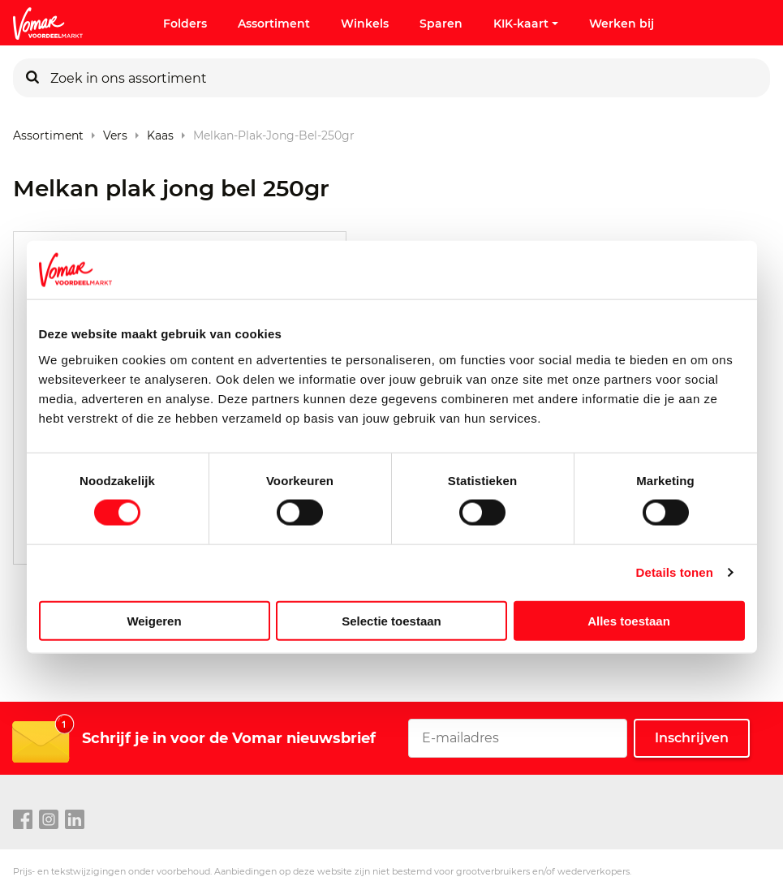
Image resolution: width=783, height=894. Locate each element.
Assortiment (274, 23)
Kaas (160, 131)
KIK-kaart (525, 23)
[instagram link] (48, 820)
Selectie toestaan (391, 620)
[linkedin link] (74, 820)
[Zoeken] (32, 78)
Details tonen (674, 572)
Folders (185, 23)
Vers (115, 131)
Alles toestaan (628, 620)
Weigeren (154, 620)
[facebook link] (22, 820)
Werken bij (621, 23)
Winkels (365, 23)
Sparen (440, 23)
